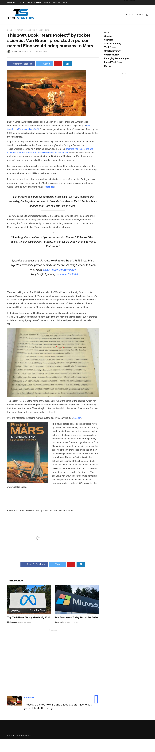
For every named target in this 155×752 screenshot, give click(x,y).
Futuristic (20, 31)
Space (28, 31)
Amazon (77, 419)
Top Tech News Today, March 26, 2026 (76, 618)
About (65, 2)
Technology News (40, 31)
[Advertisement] (53, 661)
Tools (139, 15)
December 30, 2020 (67, 275)
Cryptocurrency (112, 52)
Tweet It (44, 65)
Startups (47, 2)
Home (21, 2)
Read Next (30, 698)
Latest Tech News (113, 63)
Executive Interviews (34, 2)
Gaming (108, 37)
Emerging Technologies (116, 59)
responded (49, 188)
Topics (128, 15)
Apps (106, 33)
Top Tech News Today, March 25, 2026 (28, 618)
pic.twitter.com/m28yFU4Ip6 (59, 270)
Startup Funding (112, 44)
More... (108, 67)
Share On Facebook (21, 65)
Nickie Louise (12, 623)
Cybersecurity (111, 56)
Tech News (110, 48)
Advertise (56, 2)
